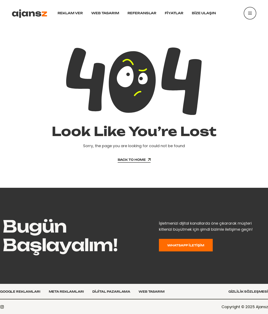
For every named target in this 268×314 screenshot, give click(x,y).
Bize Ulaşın (204, 13)
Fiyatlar (174, 13)
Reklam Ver (70, 13)
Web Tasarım (105, 13)
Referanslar (142, 13)
